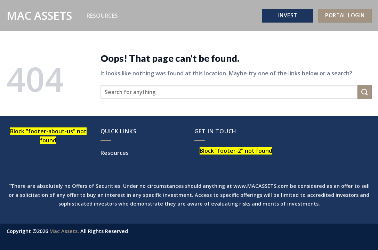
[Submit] (364, 92)
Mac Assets (39, 15)
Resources (102, 15)
